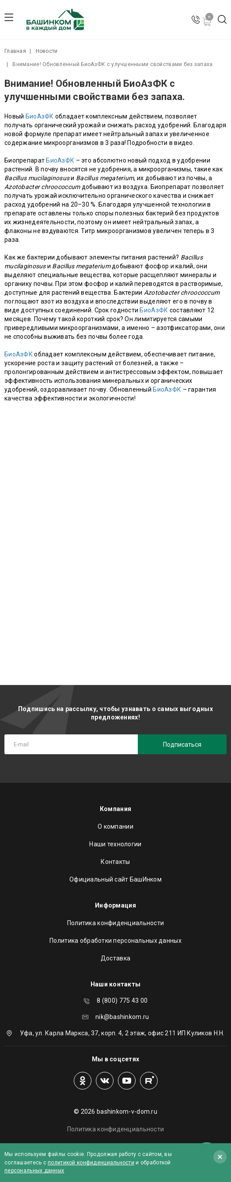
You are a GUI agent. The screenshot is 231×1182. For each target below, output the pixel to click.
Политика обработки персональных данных (115, 940)
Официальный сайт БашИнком (115, 879)
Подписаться (182, 744)
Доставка (115, 958)
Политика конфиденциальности (115, 922)
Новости (47, 51)
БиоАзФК (40, 116)
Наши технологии (115, 844)
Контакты (115, 861)
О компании (115, 826)
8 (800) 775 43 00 (122, 1000)
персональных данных (34, 1170)
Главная (15, 51)
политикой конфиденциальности (91, 1163)
